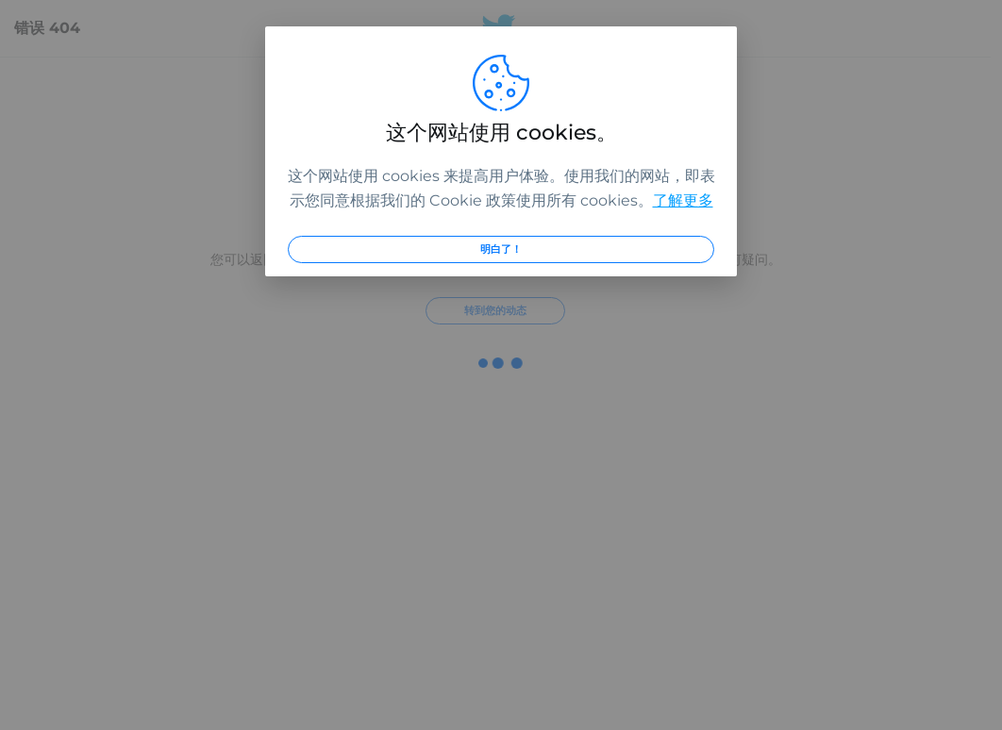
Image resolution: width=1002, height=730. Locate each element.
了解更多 (683, 200)
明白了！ (501, 249)
